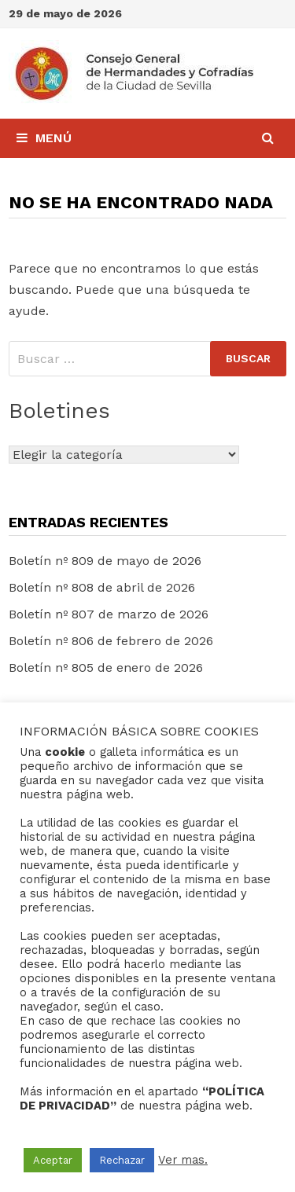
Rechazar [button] (122, 1160)
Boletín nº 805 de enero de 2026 (106, 667)
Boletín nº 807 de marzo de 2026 (108, 614)
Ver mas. (183, 1160)
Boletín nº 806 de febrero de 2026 (111, 640)
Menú (44, 137)
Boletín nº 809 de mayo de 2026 (105, 560)
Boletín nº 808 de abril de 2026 (102, 587)
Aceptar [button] (52, 1160)
